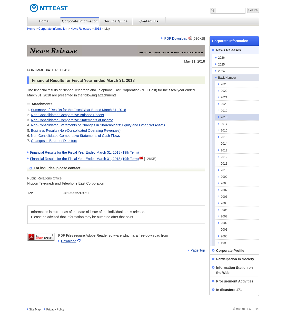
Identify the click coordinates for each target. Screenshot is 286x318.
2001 (224, 229)
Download (69, 241)
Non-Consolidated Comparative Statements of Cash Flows (75, 136)
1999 (224, 243)
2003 (224, 216)
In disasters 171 (229, 290)
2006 (224, 196)
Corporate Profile (230, 251)
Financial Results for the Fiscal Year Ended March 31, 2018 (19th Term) (84, 152)
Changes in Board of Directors (54, 141)
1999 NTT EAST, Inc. (246, 309)
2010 (224, 170)
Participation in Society (235, 259)
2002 (224, 223)
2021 (224, 97)
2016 (224, 130)
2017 (224, 124)
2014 (224, 143)
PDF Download (175, 38)
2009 (224, 176)
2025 (221, 64)
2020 (224, 104)
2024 (221, 71)
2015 (224, 137)
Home (31, 28)
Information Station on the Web (234, 270)
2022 (224, 91)
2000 (224, 236)
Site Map (35, 309)
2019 (224, 110)
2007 (224, 190)
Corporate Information (53, 28)
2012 (224, 157)
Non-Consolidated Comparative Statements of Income (72, 120)
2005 (224, 203)
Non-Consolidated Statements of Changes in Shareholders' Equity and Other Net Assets (98, 125)
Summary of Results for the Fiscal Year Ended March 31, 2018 (78, 110)
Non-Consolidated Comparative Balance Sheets (67, 115)
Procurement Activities (235, 281)
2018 (97, 28)
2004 (224, 210)
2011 (224, 163)
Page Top (197, 250)
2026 (221, 57)
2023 (224, 84)
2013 (224, 150)
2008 (224, 183)
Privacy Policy (55, 309)
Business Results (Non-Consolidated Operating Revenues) (75, 130)
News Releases (80, 28)
